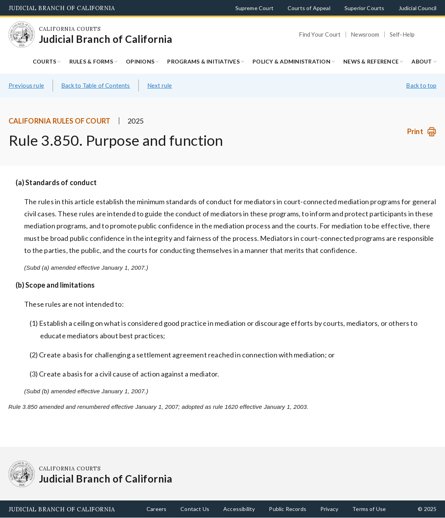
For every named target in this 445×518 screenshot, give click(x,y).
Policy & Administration (291, 61)
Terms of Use (369, 509)
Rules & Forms (91, 61)
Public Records (287, 509)
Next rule (159, 85)
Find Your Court (320, 34)
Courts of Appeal (309, 8)
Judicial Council (418, 8)
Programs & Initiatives (203, 61)
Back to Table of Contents (95, 85)
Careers (156, 509)
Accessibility (239, 509)
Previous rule (26, 85)
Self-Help (402, 34)
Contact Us (194, 509)
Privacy (329, 509)
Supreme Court (254, 8)
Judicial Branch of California (62, 8)
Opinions (140, 61)
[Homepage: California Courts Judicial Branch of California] (22, 34)
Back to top (421, 85)
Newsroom (365, 34)
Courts (45, 61)
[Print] (421, 132)
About (421, 61)
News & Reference (371, 61)
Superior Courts (364, 8)
